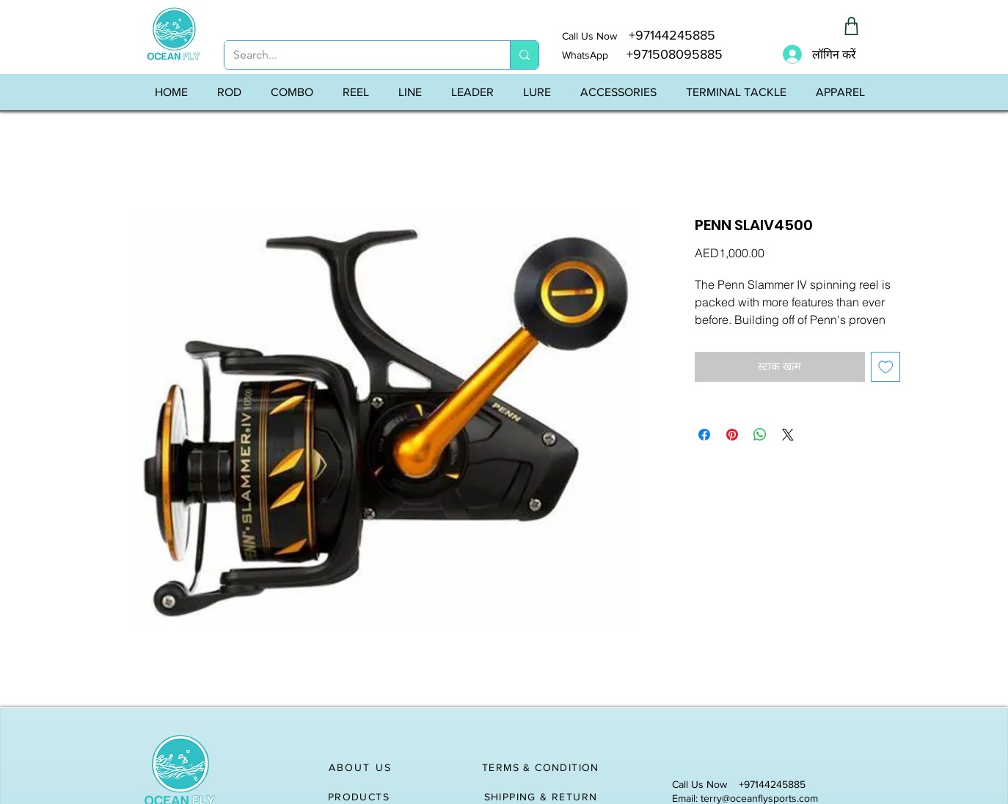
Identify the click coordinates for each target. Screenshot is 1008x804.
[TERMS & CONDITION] (542, 767)
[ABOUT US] (360, 767)
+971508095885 (665, 54)
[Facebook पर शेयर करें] (704, 434)
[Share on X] (788, 434)
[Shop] (851, 26)
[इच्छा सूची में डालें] (886, 367)
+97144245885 (672, 35)
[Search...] (356, 55)
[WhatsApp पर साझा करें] (760, 434)
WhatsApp (585, 55)
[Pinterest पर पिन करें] (732, 434)
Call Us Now (595, 36)
